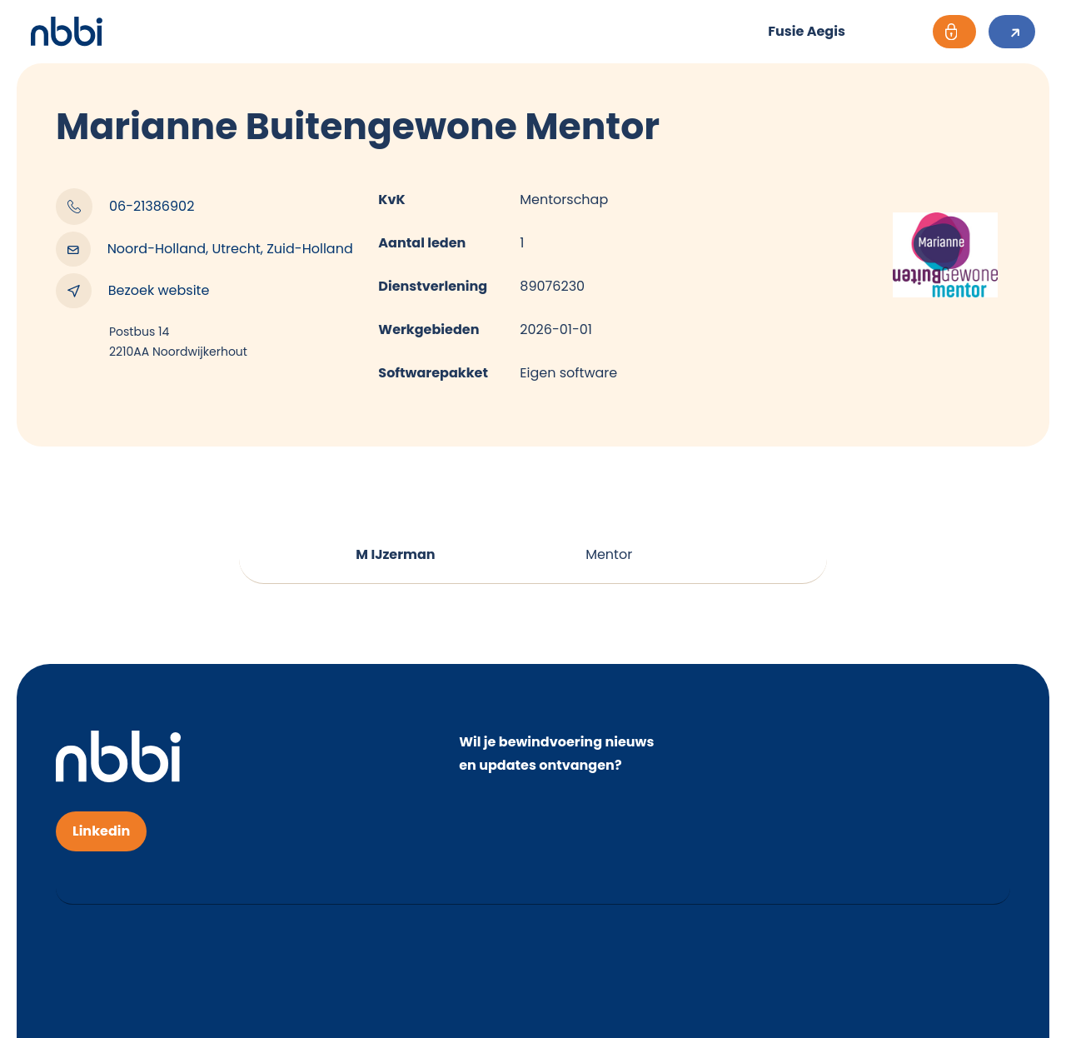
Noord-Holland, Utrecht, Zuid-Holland (204, 249)
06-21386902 (125, 206)
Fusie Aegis (806, 31)
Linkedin (101, 831)
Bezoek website (132, 290)
